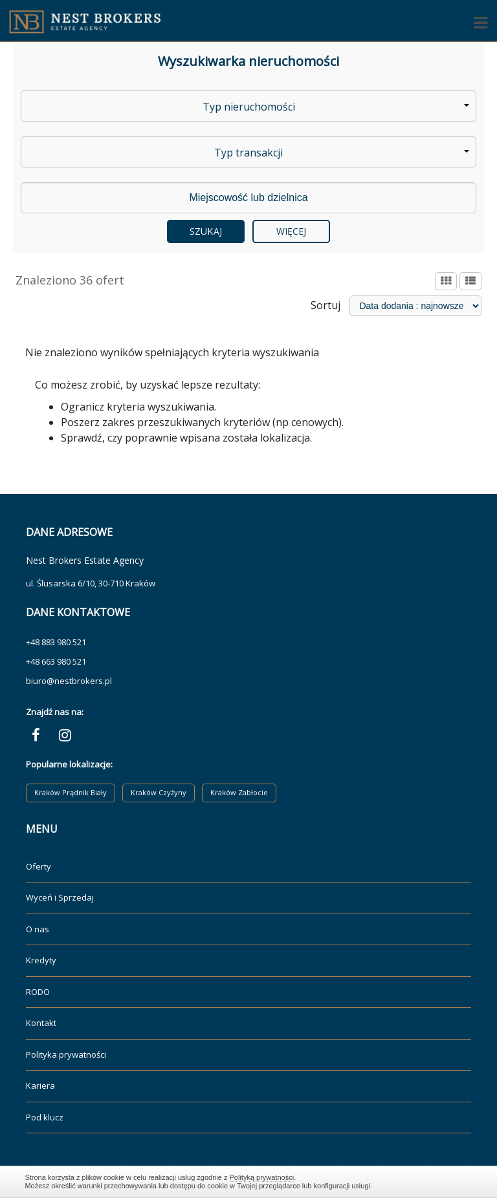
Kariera (40, 1085)
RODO (38, 992)
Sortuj (325, 305)
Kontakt (41, 1023)
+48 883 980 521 (56, 642)
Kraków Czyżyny (158, 792)
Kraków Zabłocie (239, 792)
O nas (37, 929)
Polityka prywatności (66, 1054)
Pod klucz (44, 1117)
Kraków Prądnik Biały (70, 792)
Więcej (291, 231)
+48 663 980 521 (56, 661)
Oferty (38, 866)
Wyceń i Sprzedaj (60, 897)
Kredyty (41, 960)
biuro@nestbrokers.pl (69, 681)
